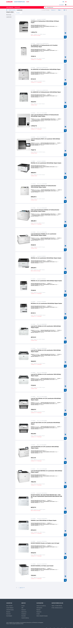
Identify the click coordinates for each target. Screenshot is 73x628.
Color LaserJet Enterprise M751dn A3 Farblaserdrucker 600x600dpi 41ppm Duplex (45, 115)
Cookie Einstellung (25, 617)
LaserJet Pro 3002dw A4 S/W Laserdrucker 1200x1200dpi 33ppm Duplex (46, 375)
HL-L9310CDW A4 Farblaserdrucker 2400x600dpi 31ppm (45, 69)
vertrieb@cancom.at (59, 607)
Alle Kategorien (9, 7)
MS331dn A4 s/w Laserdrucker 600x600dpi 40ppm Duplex (46, 258)
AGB (22, 607)
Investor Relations (9, 607)
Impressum (23, 609)
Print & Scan (12, 10)
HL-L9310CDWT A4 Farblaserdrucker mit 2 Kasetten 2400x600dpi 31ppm (44, 46)
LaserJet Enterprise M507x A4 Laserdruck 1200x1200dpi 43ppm (45, 139)
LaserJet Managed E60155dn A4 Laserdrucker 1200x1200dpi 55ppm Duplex (46, 471)
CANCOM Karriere (10, 609)
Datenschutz (23, 611)
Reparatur (38, 609)
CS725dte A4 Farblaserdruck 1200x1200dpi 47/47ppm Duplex (45, 21)
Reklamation (38, 611)
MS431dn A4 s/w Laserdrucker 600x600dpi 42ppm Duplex (46, 163)
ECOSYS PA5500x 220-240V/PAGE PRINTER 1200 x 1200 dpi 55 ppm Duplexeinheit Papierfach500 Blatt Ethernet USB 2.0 (46, 496)
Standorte (8, 611)
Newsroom (8, 613)
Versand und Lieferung (41, 605)
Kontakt (23, 605)
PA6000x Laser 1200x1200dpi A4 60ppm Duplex (43, 520)
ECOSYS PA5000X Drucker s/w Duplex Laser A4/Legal (45, 543)
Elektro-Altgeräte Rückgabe (42, 615)
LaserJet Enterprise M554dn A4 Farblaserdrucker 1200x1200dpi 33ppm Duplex (43, 186)
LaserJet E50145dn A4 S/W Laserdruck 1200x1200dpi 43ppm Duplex (45, 447)
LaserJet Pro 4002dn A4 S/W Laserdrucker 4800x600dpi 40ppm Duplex (46, 326)
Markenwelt (17, 7)
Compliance (23, 613)
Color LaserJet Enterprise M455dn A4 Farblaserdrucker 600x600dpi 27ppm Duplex (45, 210)
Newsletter (23, 615)
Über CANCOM (9, 605)
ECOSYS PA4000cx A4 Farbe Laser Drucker (42, 565)
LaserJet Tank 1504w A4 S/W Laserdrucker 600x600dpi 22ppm (45, 423)
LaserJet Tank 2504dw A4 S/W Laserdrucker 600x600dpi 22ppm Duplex (46, 399)
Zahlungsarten (39, 607)
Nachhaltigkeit (9, 615)
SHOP (27, 1)
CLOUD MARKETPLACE (19, 1)
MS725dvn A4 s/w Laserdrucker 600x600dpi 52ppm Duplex (46, 303)
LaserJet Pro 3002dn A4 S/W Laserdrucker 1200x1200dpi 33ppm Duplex (46, 351)
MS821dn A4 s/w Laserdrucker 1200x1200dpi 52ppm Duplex (46, 280)
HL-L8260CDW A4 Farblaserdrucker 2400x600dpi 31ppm (46, 92)
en (63, 1)
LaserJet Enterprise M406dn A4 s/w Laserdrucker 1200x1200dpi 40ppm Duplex (43, 234)
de (66, 1)
